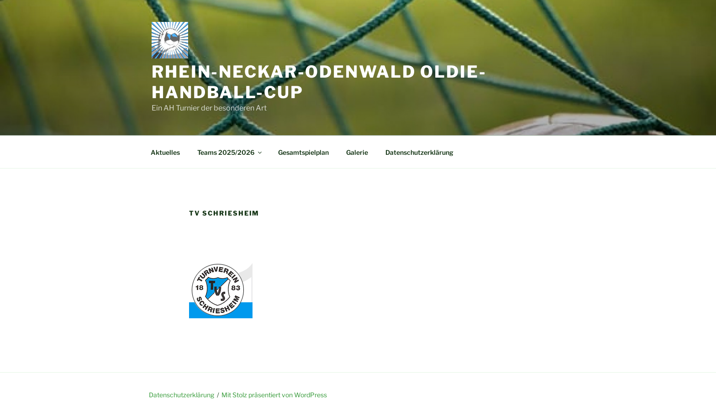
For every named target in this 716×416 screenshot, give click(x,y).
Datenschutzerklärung (419, 152)
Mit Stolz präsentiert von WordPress (274, 395)
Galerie (357, 152)
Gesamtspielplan (303, 152)
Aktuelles (165, 152)
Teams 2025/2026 (230, 152)
